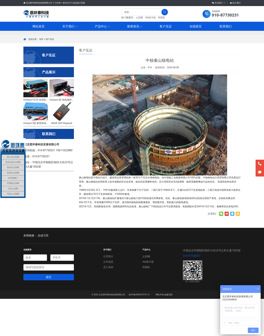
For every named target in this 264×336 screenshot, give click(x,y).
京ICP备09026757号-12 (139, 332)
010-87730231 (191, 293)
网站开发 (160, 332)
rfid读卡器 (150, 17)
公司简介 (108, 293)
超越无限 (43, 272)
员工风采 (108, 304)
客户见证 (50, 76)
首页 (41, 76)
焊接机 (161, 17)
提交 (48, 314)
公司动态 (108, 298)
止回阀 (139, 17)
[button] (221, 14)
